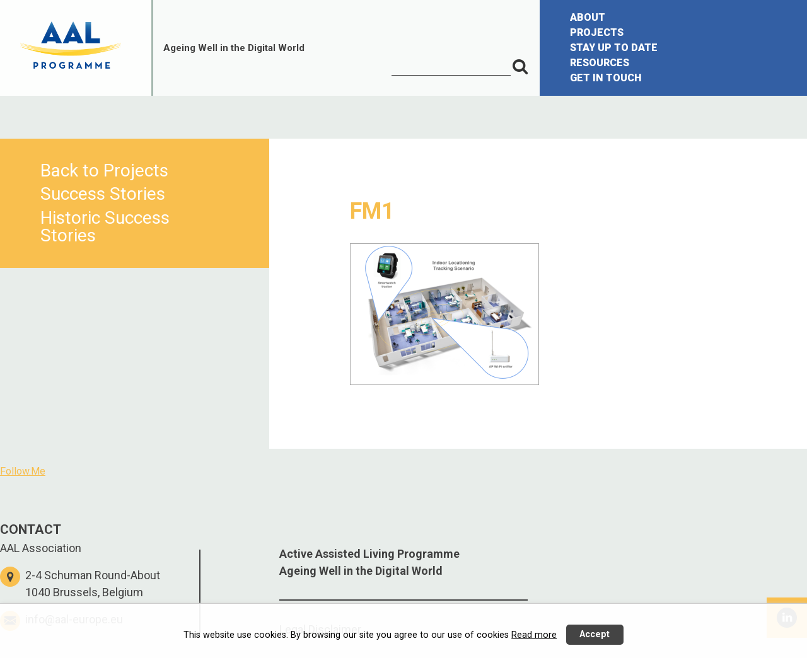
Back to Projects (104, 170)
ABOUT (587, 17)
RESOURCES (599, 63)
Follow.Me (22, 471)
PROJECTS (597, 32)
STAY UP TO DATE (614, 48)
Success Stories (102, 193)
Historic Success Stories (105, 226)
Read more (534, 635)
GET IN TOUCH (606, 78)
